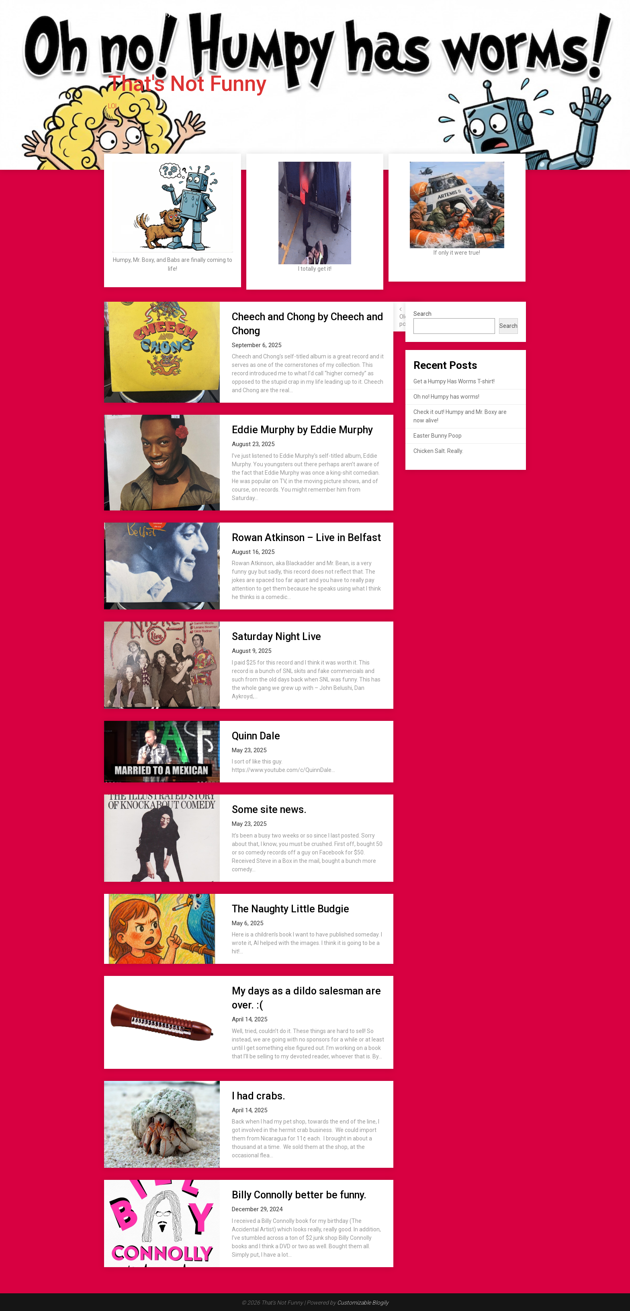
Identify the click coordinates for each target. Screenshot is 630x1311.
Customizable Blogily (363, 1302)
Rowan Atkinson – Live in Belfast (306, 537)
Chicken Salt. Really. (438, 451)
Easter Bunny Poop (437, 435)
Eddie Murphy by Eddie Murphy (302, 430)
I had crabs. (258, 1096)
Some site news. (269, 809)
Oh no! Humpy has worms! (446, 396)
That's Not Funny (141, 13)
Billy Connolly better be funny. (299, 1195)
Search (422, 314)
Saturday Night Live (276, 636)
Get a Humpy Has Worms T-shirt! (454, 381)
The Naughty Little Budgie (290, 909)
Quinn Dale (256, 736)
